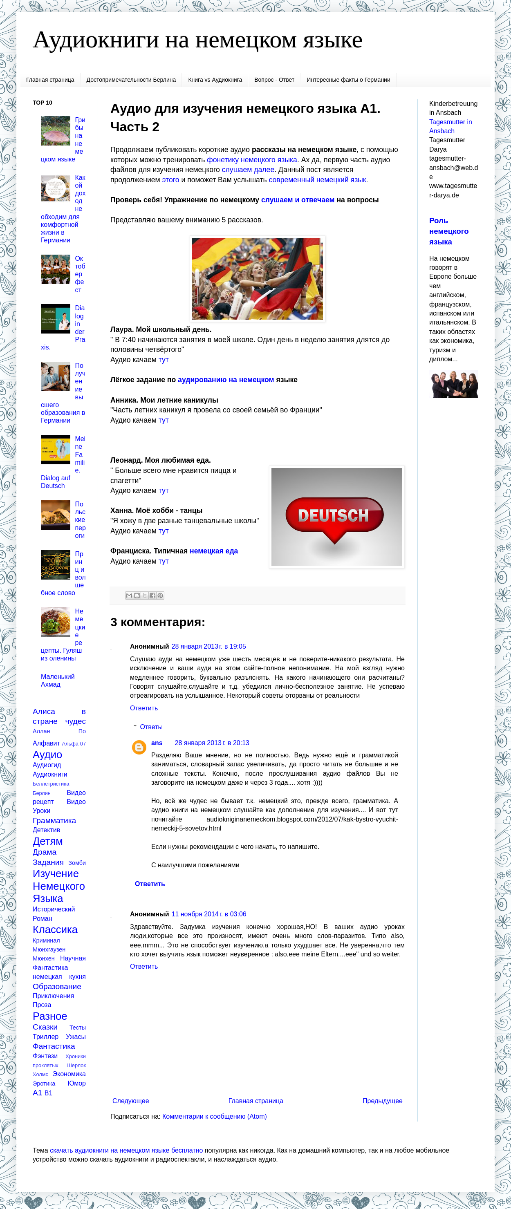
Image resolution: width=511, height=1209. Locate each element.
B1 (49, 1093)
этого (170, 180)
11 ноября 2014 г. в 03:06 (209, 914)
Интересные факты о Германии (348, 79)
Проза (42, 1004)
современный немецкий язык (317, 180)
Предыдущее (383, 1100)
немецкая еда (214, 551)
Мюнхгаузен (49, 949)
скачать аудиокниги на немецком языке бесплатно (126, 1150)
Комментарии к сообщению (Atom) (214, 1116)
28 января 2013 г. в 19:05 (209, 646)
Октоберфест (80, 274)
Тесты (77, 1027)
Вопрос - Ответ (274, 79)
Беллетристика (51, 784)
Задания (48, 862)
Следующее (130, 1100)
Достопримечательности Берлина (131, 79)
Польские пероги (80, 520)
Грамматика (54, 820)
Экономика (69, 1073)
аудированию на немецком (226, 380)
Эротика (44, 1083)
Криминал (46, 940)
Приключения (53, 995)
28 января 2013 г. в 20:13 (212, 742)
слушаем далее (248, 170)
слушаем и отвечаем (298, 200)
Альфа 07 (74, 744)
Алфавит (46, 743)
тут (164, 360)
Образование (57, 986)
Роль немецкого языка (449, 231)
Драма (44, 852)
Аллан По (59, 731)
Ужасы (76, 1036)
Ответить (144, 708)
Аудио (47, 754)
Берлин (42, 793)
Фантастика (54, 1046)
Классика (55, 929)
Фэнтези (45, 1055)
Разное (50, 1016)
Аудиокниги (50, 774)
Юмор (76, 1083)
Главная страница (50, 79)
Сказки (45, 1027)
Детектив (46, 829)
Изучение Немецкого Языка (59, 886)
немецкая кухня (59, 976)
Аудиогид (47, 764)
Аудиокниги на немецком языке (198, 39)
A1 (37, 1092)
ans (157, 742)
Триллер (45, 1036)
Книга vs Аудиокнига (215, 79)
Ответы (151, 726)
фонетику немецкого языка (252, 160)
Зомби (77, 863)
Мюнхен (44, 958)
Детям (48, 841)
